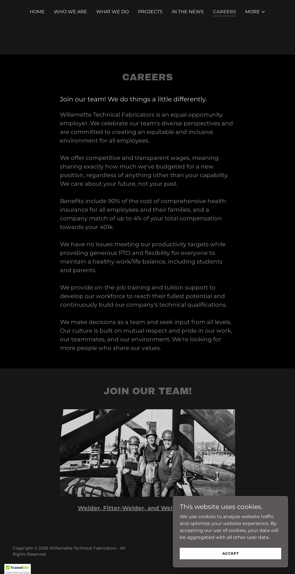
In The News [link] (188, 11)
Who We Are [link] (70, 11)
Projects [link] (150, 11)
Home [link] (37, 11)
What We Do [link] (112, 11)
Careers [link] (224, 11)
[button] (255, 11)
